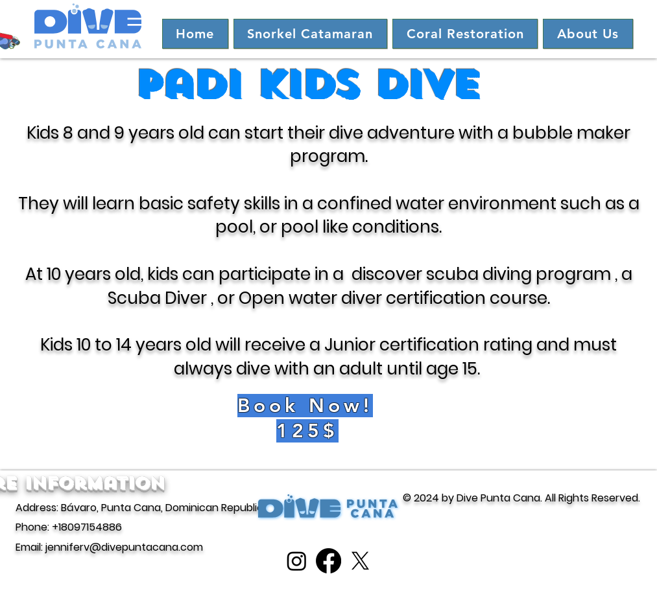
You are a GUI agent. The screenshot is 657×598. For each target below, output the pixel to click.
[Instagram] (296, 560)
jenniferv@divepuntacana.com (124, 547)
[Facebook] (328, 560)
